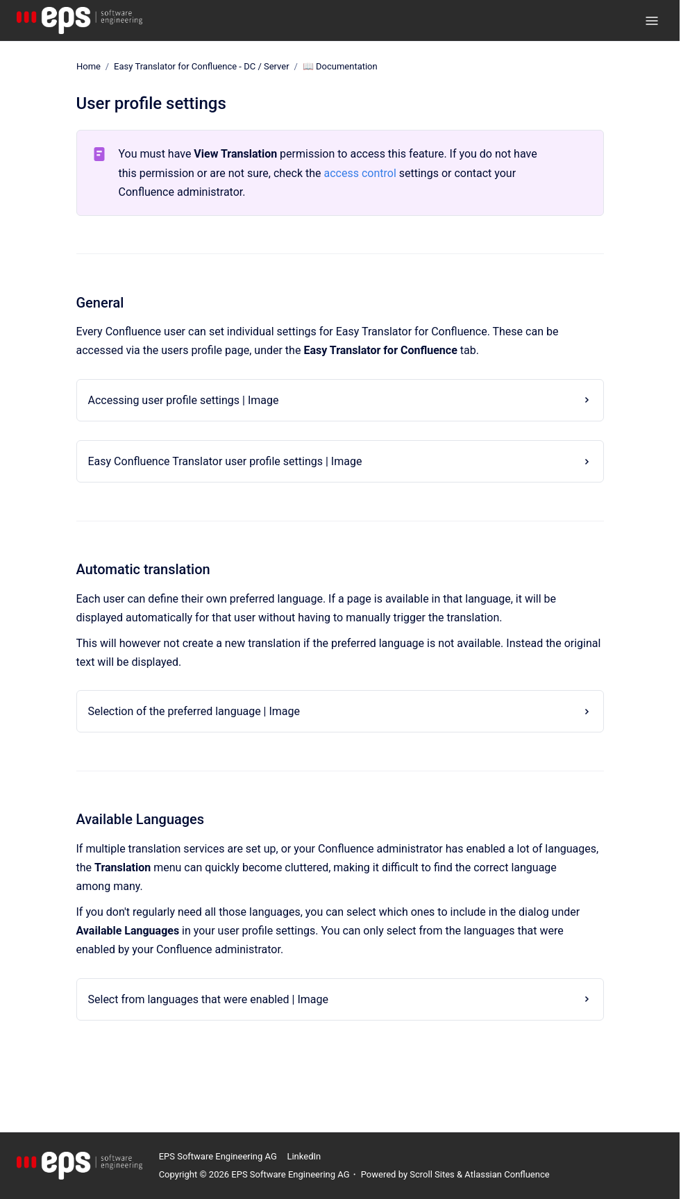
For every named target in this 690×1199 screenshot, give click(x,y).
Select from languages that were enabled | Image (208, 998)
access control (360, 172)
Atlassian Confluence (506, 1174)
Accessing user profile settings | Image (183, 400)
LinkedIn (304, 1156)
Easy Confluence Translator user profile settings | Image (225, 461)
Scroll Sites (432, 1174)
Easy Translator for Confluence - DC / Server (201, 66)
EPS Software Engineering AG (218, 1156)
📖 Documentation (339, 66)
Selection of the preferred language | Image (194, 711)
